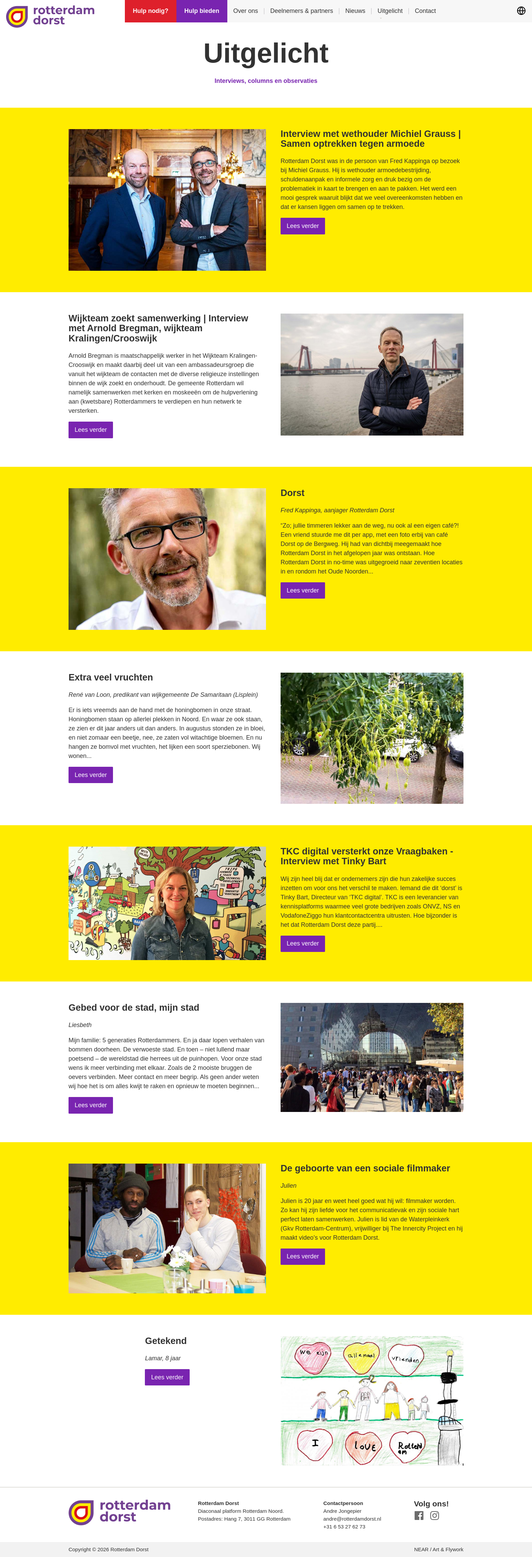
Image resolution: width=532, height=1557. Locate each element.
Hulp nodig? (150, 10)
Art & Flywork (448, 1549)
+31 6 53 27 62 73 (344, 1526)
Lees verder (303, 226)
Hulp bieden (201, 10)
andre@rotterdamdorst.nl (352, 1519)
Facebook (419, 1515)
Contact (425, 10)
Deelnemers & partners (301, 10)
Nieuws (355, 10)
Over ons (245, 10)
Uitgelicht (390, 10)
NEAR (421, 1549)
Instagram (435, 1515)
